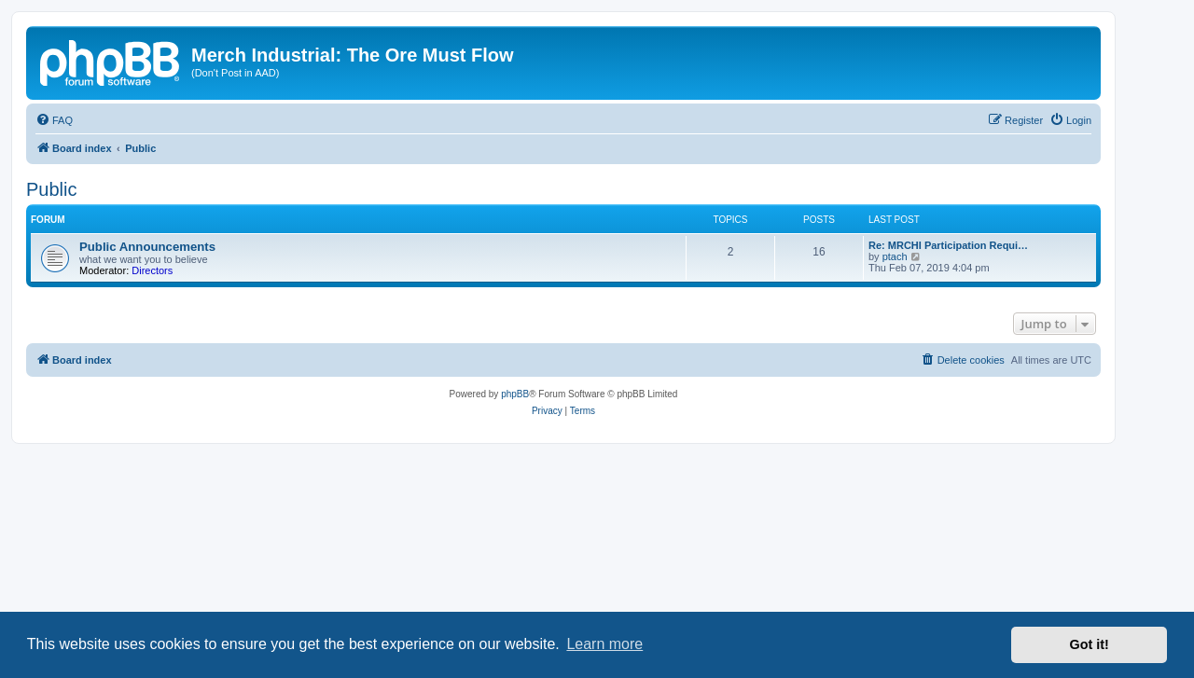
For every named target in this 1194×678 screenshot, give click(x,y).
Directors (152, 270)
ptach (895, 256)
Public (51, 189)
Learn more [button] (604, 644)
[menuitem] (54, 120)
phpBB (515, 394)
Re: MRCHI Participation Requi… (948, 245)
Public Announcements (147, 247)
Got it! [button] (1089, 644)
